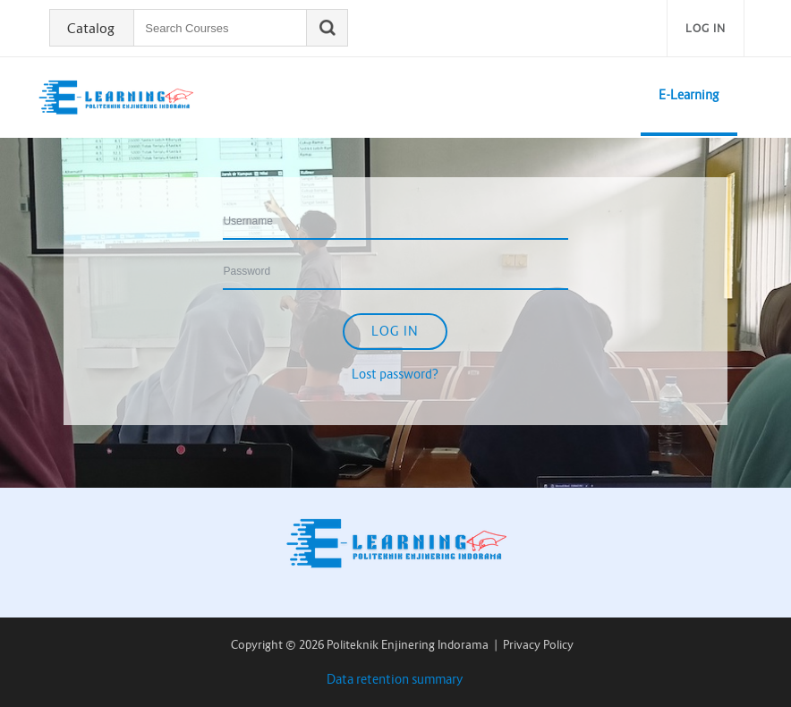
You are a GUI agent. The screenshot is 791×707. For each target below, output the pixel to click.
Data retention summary (395, 679)
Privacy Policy (538, 644)
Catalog (91, 29)
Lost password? (395, 374)
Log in (705, 28)
